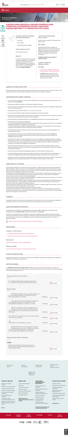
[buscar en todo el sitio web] (43, 4)
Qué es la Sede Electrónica (24, 383)
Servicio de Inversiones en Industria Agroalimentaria (18, 242)
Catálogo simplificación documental (57, 388)
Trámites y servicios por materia (8, 386)
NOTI (22, 270)
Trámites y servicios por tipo (8, 388)
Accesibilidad (39, 415)
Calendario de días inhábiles (25, 391)
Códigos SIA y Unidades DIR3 (58, 393)
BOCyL (3, 407)
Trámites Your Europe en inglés (8, 390)
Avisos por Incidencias (23, 392)
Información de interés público (59, 385)
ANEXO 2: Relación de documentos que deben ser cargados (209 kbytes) (24, 221)
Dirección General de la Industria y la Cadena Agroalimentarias (23, 236)
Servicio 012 (55, 403)
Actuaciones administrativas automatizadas (58, 396)
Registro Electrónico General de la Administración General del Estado (8, 403)
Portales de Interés (56, 383)
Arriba (66, 434)
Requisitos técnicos (39, 397)
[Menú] (5, 10)
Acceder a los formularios (2, 29)
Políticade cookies (28, 415)
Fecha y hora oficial (23, 389)
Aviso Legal (8, 415)
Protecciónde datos (18, 415)
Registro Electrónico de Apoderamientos (57, 391)
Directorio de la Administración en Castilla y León (26, 399)
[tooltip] (57, 4)
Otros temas (63, 4)
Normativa (21, 385)
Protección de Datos (23, 394)
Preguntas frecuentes (40, 395)
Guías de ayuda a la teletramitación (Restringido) (41, 402)
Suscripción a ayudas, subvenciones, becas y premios (8, 399)
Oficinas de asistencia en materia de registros (42, 407)
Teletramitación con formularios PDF (39, 399)
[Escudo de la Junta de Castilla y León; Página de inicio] (5, 6)
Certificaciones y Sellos (23, 387)
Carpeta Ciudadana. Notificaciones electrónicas (41, 393)
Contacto (50, 415)
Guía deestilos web (59, 415)
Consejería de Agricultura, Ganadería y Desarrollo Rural (21, 233)
